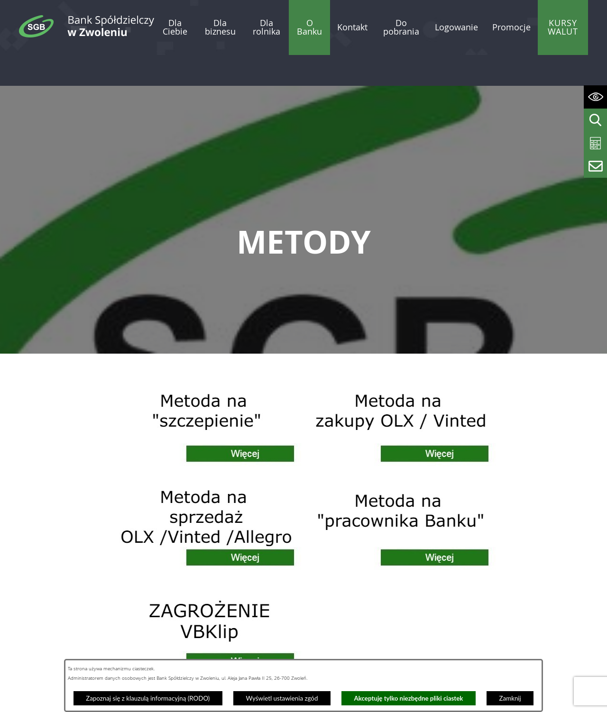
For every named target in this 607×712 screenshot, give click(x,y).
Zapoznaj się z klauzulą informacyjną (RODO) (148, 698)
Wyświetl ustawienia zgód (282, 698)
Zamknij (510, 698)
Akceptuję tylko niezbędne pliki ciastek (408, 698)
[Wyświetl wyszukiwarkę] (595, 120)
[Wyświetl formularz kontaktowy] (595, 166)
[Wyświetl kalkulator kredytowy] (595, 143)
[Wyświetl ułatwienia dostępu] (595, 97)
